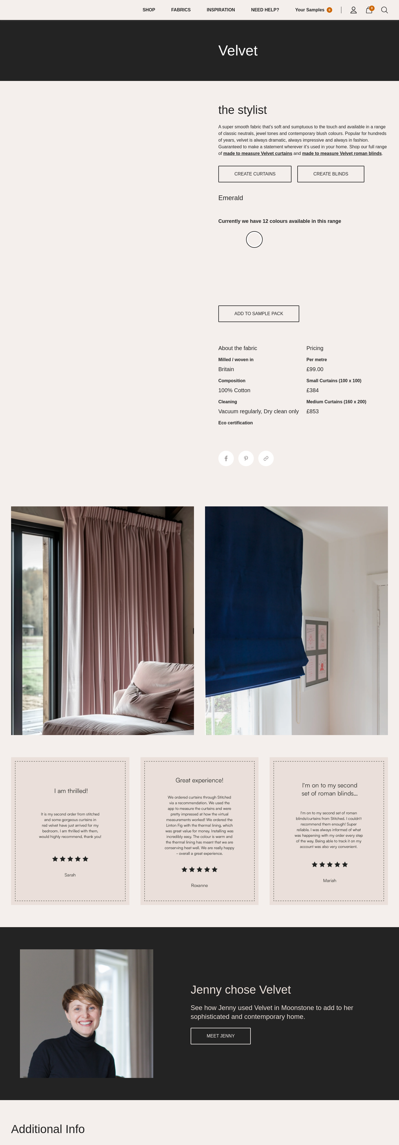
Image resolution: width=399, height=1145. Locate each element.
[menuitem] (152, 10)
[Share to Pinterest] (246, 458)
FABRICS (181, 9)
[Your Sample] (313, 10)
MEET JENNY (221, 1036)
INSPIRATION (221, 9)
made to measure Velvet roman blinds (342, 153)
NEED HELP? (265, 9)
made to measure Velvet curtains (257, 153)
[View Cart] (369, 9)
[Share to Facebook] (226, 458)
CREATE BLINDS (330, 174)
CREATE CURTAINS (254, 174)
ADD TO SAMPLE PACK (258, 313)
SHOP (149, 9)
